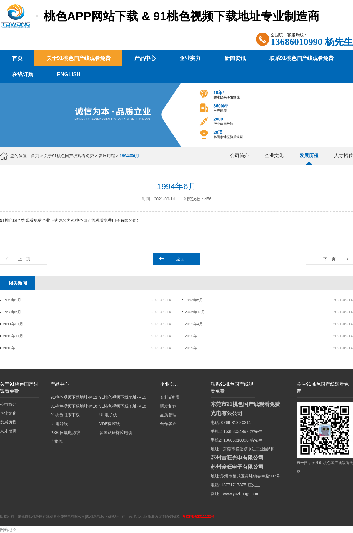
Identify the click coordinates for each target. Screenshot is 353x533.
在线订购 (22, 74)
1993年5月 (194, 300)
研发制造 (168, 406)
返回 (180, 259)
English (69, 74)
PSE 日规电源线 (65, 432)
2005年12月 (195, 312)
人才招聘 (343, 155)
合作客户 (168, 423)
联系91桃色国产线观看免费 (301, 58)
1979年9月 (12, 300)
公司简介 (239, 155)
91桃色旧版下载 (65, 415)
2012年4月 (194, 324)
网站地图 (8, 529)
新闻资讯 (235, 58)
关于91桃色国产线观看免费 (78, 58)
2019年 (191, 348)
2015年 (191, 336)
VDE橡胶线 (109, 423)
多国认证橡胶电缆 (115, 432)
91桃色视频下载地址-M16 (73, 406)
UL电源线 (59, 423)
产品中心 (145, 58)
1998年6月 (12, 312)
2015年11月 (13, 336)
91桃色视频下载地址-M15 (122, 397)
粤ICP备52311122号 (198, 516)
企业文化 (274, 155)
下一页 (329, 259)
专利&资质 (169, 397)
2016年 (9, 348)
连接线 (56, 441)
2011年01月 (13, 324)
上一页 (24, 259)
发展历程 (107, 155)
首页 (17, 58)
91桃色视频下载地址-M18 (122, 406)
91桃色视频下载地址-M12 (73, 397)
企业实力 (190, 58)
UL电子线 (108, 415)
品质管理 (168, 415)
